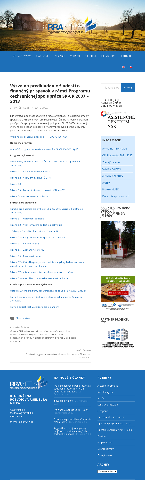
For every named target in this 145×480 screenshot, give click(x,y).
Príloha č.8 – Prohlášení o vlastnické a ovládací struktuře (40, 277)
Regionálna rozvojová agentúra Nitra (43, 475)
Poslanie (60, 56)
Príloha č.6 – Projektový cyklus (26, 255)
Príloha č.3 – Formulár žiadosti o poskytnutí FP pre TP (39, 189)
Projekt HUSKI (111, 189)
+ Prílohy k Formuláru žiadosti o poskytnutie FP (35, 230)
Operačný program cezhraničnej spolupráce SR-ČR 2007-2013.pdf (45, 148)
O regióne (91, 56)
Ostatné (101, 426)
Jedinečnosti (108, 56)
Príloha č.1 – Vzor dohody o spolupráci (30, 170)
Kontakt (126, 56)
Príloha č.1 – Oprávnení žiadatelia (28, 217)
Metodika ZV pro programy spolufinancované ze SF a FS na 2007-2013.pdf (50, 290)
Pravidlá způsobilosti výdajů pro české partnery (35, 306)
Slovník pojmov (111, 169)
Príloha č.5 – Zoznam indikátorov (27, 249)
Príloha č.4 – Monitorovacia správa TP (30, 195)
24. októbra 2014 (20, 107)
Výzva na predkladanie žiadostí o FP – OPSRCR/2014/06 (40, 136)
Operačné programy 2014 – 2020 (114, 420)
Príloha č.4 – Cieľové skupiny (25, 242)
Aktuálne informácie (114, 148)
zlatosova (41, 107)
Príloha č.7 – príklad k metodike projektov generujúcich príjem (43, 271)
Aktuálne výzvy (22, 56)
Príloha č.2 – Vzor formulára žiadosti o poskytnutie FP (39, 224)
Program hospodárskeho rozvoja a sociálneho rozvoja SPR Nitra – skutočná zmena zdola (72, 379)
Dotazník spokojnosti (115, 196)
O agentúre (43, 56)
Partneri (75, 56)
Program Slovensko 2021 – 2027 (71, 400)
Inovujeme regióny (63, 391)
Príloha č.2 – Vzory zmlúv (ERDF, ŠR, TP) (31, 177)
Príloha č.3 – (16, 183)
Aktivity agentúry (112, 176)
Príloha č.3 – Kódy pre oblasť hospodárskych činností (38, 236)
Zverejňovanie (111, 162)
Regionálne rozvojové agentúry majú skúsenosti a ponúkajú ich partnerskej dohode (70, 421)
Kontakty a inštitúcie (107, 395)
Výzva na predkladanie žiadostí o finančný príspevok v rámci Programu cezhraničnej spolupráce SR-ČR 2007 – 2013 (50, 93)
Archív (106, 182)
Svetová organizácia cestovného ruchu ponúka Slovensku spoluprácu (71, 332)
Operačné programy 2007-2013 (114, 414)
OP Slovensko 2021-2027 (117, 155)
